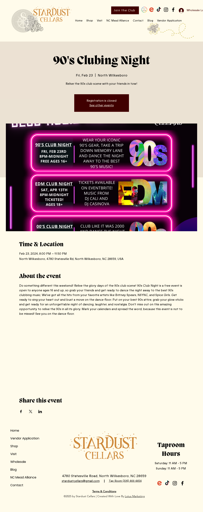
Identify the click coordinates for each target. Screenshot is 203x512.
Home (14, 430)
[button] (89, 20)
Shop (14, 446)
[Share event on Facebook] (21, 411)
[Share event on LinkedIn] (40, 411)
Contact (16, 485)
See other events (101, 105)
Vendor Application (24, 438)
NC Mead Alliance (23, 477)
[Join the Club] (125, 10)
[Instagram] (166, 9)
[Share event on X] (30, 411)
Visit (13, 454)
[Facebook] (173, 9)
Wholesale (18, 462)
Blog (13, 469)
